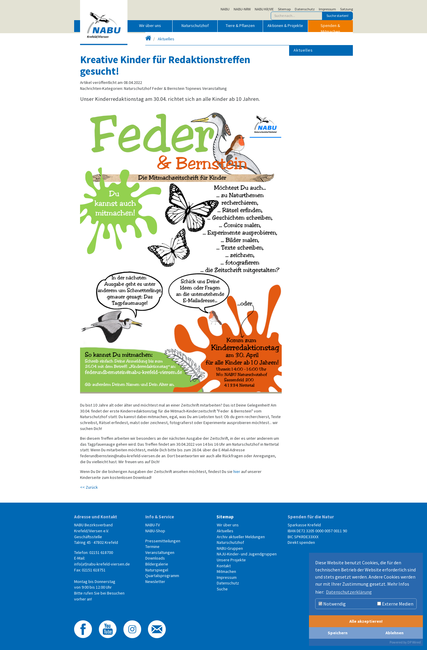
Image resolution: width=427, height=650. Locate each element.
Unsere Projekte (231, 560)
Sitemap (284, 9)
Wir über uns (150, 25)
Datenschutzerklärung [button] (349, 592)
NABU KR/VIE (264, 9)
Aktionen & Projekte (285, 25)
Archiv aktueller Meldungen (241, 536)
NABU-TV (152, 525)
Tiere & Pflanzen (240, 25)
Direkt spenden (301, 542)
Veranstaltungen (159, 552)
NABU (225, 9)
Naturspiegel (156, 570)
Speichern (338, 632)
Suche (222, 589)
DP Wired (414, 642)
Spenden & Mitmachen (330, 27)
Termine (152, 546)
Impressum (327, 9)
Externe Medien (395, 604)
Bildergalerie (156, 564)
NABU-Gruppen (230, 548)
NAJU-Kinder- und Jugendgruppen (247, 554)
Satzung (346, 9)
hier (236, 471)
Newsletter (155, 581)
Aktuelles (166, 39)
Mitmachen (226, 571)
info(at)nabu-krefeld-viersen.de (102, 564)
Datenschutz (305, 9)
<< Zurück (89, 487)
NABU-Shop (155, 530)
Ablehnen (394, 632)
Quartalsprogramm (162, 575)
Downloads (155, 558)
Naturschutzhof (195, 25)
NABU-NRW (242, 9)
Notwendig (332, 604)
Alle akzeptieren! (366, 621)
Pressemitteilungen (162, 541)
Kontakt (224, 565)
